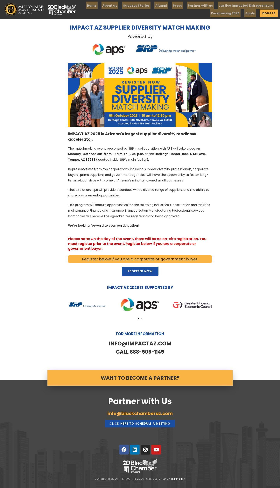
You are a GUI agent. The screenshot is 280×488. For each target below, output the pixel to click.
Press (189, 5)
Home (112, 5)
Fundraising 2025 (235, 13)
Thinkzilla (178, 478)
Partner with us (210, 5)
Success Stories (153, 5)
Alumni (175, 5)
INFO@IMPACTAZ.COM (140, 342)
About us (128, 5)
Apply (258, 13)
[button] (138, 318)
